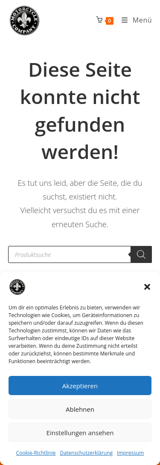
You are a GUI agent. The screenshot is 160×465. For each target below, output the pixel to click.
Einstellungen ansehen (80, 432)
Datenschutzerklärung (86, 452)
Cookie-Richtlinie (36, 452)
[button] (147, 287)
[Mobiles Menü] (133, 20)
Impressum (130, 452)
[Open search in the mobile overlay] (80, 254)
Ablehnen (80, 409)
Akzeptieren (80, 385)
